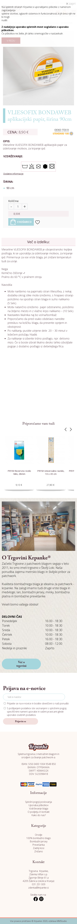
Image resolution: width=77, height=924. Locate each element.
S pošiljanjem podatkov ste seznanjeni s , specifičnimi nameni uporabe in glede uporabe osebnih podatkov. (37, 712)
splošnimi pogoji (57, 708)
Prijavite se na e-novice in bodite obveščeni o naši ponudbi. (38, 703)
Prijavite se (20, 721)
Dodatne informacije (13, 173)
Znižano (38, 851)
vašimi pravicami (48, 711)
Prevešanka (38, 844)
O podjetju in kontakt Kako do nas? (38, 813)
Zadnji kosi (38, 848)
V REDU (11, 40)
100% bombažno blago (38, 838)
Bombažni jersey (38, 841)
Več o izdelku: (38, 241)
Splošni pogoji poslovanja (38, 802)
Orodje (38, 834)
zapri (70, 4)
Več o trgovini (21, 664)
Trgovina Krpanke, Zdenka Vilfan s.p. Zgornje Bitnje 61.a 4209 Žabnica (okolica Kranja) (38, 876)
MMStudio (62, 921)
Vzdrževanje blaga (38, 808)
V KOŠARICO (21, 222)
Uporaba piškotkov (38, 805)
